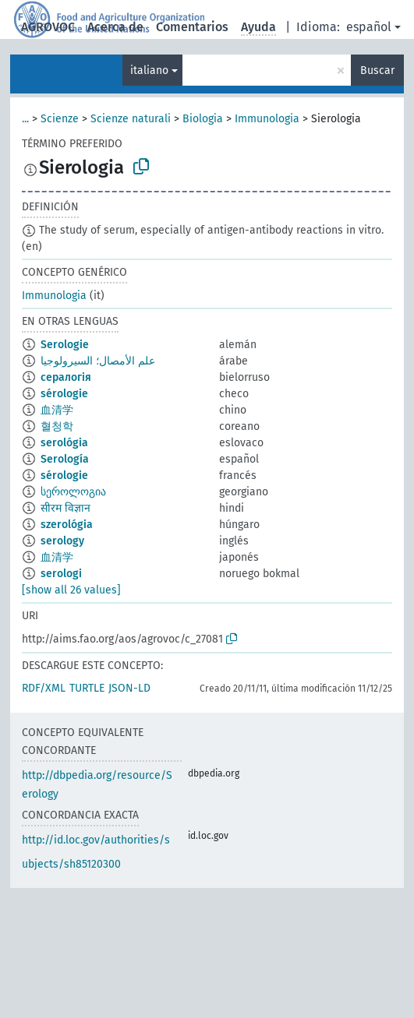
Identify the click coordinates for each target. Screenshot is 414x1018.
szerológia (67, 524)
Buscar (377, 70)
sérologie (64, 393)
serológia (64, 442)
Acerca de (115, 26)
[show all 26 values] (71, 590)
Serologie (65, 344)
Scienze (60, 118)
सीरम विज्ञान (65, 508)
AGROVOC (48, 26)
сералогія (66, 377)
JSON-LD (129, 688)
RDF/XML (43, 688)
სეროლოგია (73, 491)
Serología (65, 459)
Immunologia (267, 118)
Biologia (202, 118)
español (368, 26)
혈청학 (57, 426)
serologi (61, 573)
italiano (149, 70)
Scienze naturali (130, 118)
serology (62, 541)
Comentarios (192, 26)
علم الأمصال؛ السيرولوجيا (98, 361)
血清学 (57, 410)
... (25, 118)
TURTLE (86, 688)
